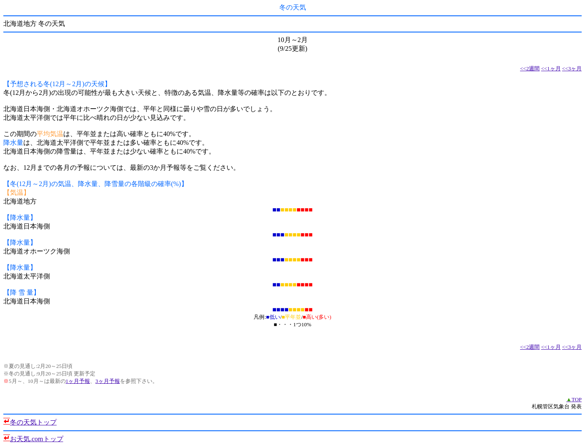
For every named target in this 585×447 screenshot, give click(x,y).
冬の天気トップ (33, 422)
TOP (574, 399)
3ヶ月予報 (107, 381)
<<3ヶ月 (572, 68)
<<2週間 (530, 68)
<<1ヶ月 (550, 68)
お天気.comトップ (36, 438)
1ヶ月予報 (78, 381)
